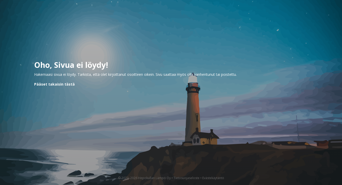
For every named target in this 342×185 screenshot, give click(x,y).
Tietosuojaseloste (187, 178)
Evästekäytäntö (213, 178)
